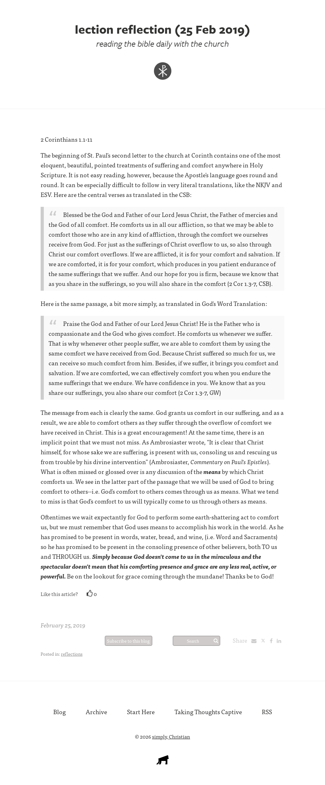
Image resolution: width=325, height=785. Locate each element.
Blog (59, 711)
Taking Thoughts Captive (208, 711)
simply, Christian (171, 736)
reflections (72, 653)
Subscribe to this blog (128, 640)
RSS (267, 711)
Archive (96, 711)
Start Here (141, 711)
